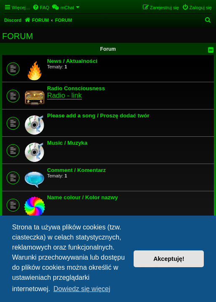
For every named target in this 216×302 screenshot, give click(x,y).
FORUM (17, 36)
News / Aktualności (72, 61)
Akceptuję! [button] (168, 258)
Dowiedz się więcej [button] (81, 288)
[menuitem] (40, 8)
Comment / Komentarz (76, 170)
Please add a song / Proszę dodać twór (98, 115)
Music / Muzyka (67, 143)
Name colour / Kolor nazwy (82, 197)
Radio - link (64, 95)
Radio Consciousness (76, 88)
